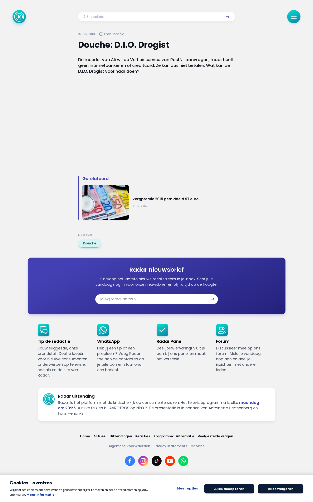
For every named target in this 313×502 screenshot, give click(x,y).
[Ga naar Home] (19, 16)
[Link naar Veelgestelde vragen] (215, 436)
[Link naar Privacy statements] (170, 446)
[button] (227, 17)
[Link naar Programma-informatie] (173, 436)
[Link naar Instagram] (143, 461)
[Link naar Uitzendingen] (121, 436)
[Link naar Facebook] (130, 461)
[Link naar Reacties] (142, 436)
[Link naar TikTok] (157, 461)
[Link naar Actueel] (99, 436)
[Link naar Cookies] (198, 446)
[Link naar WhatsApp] (183, 461)
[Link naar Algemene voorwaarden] (129, 446)
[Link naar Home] (85, 436)
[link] (89, 243)
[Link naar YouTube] (170, 461)
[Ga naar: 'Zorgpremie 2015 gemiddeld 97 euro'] (158, 202)
